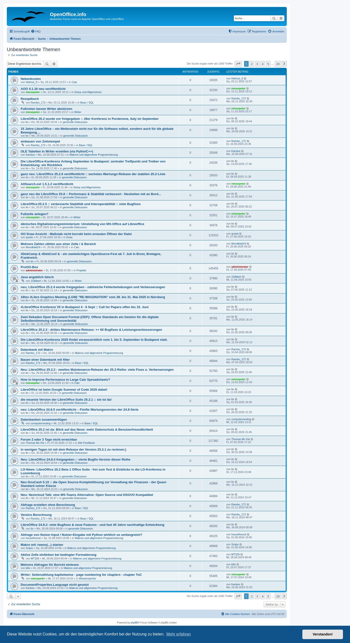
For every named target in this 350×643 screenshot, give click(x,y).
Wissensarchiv (87, 578)
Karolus (30, 154)
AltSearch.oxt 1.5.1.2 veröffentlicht (47, 184)
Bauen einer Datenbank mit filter (45, 359)
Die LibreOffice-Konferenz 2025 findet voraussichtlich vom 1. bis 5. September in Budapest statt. (94, 339)
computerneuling (41, 423)
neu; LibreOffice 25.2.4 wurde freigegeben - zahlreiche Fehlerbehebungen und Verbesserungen (93, 287)
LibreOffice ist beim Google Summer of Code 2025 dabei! (64, 389)
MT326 (35, 558)
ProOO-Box (29, 267)
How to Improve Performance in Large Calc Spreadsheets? (65, 379)
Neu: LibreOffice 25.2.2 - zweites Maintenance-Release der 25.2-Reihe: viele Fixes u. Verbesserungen (97, 369)
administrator (34, 270)
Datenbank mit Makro (37, 349)
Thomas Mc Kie (35, 442)
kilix (28, 568)
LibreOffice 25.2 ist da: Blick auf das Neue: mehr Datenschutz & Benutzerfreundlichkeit (87, 429)
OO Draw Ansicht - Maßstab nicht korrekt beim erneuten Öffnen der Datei (76, 234)
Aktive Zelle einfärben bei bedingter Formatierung (58, 555)
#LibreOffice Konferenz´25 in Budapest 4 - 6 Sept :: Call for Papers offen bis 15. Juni (85, 307)
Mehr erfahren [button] (178, 634)
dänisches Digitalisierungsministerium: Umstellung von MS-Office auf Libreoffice (82, 224)
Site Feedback (86, 442)
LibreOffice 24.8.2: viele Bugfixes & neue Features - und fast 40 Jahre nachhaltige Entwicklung (92, 525)
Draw (69, 237)
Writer (77, 112)
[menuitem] (36, 31)
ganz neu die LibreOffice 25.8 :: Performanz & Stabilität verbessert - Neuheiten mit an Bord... (91, 194)
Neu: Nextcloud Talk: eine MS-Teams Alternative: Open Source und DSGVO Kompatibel (87, 495)
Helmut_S (31, 82)
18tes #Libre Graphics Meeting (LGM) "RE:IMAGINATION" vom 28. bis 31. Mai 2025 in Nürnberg (93, 297)
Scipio (29, 548)
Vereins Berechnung (36, 515)
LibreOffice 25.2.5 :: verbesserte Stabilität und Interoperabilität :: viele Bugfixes (81, 204)
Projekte (81, 270)
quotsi (29, 237)
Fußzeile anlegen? (34, 214)
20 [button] (278, 64)
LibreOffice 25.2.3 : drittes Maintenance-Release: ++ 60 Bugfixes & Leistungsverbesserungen (91, 329)
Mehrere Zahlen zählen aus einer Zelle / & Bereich (58, 244)
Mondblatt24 (33, 247)
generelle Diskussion (75, 122)
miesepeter (33, 92)
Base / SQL (87, 102)
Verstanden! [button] (323, 634)
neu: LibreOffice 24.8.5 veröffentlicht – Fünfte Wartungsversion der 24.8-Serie (80, 409)
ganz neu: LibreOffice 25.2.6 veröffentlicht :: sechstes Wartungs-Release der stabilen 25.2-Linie (93, 174)
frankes (30, 587)
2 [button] (252, 64)
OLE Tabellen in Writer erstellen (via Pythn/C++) (57, 151)
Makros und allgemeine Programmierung (94, 154)
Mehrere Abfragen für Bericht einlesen (50, 565)
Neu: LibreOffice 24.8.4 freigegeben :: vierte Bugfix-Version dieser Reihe (75, 459)
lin (27, 122)
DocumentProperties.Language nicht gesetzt (55, 584)
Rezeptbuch (30, 99)
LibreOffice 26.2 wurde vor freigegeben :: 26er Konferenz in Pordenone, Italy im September (90, 119)
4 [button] (262, 64)
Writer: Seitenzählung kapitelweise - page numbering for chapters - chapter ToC (81, 575)
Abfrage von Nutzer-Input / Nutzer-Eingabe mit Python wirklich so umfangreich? (81, 535)
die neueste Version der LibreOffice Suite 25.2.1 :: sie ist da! (66, 399)
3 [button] (257, 64)
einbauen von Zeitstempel (40, 141)
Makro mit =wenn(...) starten (42, 545)
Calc (74, 82)
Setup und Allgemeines (88, 92)
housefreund (33, 538)
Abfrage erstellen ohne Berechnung (48, 505)
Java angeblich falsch (37, 277)
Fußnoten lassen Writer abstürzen (46, 109)
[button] (238, 64)
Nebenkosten (31, 79)
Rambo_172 (38, 102)
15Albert (36, 280)
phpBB (134, 622)
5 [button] (268, 64)
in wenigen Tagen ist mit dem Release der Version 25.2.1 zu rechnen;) (73, 449)
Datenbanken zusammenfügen (44, 419)
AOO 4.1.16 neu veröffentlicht (43, 89)
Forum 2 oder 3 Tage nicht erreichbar (49, 439)
